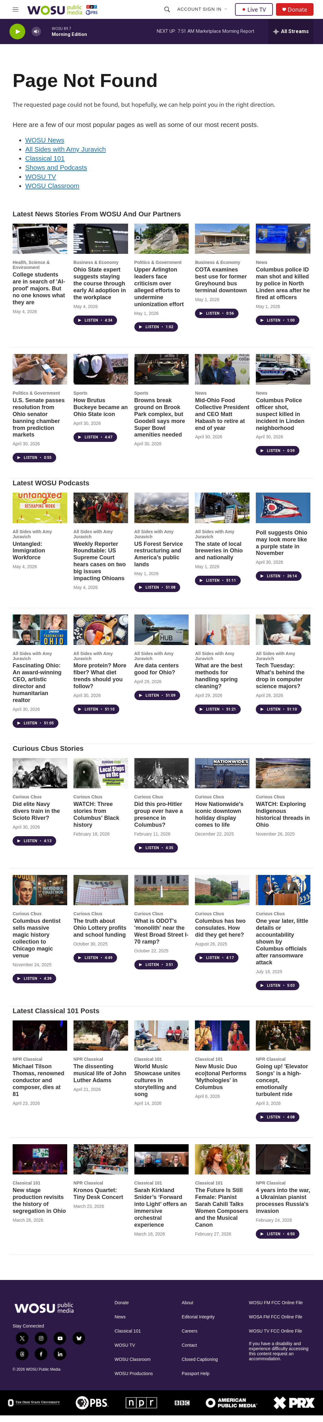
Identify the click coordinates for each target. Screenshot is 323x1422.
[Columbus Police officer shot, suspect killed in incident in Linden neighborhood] (283, 375)
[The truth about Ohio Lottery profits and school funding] (100, 896)
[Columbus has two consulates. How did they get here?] (222, 896)
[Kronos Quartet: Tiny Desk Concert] (100, 1166)
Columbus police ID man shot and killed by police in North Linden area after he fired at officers (283, 290)
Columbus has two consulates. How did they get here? (220, 934)
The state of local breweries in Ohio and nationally (219, 557)
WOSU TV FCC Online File (275, 1337)
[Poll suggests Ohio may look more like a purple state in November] (283, 514)
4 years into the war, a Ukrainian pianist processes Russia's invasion (283, 1206)
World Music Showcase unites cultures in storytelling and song (157, 1087)
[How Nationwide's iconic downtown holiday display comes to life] (222, 779)
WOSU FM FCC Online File (276, 1309)
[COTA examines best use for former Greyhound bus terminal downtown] (222, 245)
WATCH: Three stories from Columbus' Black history (96, 820)
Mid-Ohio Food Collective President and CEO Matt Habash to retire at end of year (222, 420)
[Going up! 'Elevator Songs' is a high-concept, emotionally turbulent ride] (283, 1042)
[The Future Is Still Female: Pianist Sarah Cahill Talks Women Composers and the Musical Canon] (222, 1166)
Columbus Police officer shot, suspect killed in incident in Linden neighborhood (280, 420)
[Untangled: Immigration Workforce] (40, 514)
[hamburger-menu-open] (15, 9)
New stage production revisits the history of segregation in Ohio (39, 1206)
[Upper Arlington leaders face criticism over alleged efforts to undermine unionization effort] (161, 245)
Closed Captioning (200, 1365)
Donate (297, 9)
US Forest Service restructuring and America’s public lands (158, 560)
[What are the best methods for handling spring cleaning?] (222, 636)
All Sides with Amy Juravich (65, 155)
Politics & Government (158, 268)
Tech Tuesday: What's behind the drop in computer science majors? (280, 682)
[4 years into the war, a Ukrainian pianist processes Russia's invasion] (283, 1166)
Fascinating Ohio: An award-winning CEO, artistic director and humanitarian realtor (37, 689)
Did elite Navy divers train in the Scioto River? (36, 817)
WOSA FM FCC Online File (275, 1323)
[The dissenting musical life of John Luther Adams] (100, 1042)
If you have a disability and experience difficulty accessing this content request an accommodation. (278, 1358)
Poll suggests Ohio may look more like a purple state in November (281, 549)
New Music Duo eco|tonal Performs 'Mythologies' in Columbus (220, 1083)
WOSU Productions (134, 1380)
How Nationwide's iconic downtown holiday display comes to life (219, 820)
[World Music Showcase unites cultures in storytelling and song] (161, 1042)
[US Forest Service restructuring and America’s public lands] (161, 514)
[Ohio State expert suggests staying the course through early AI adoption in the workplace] (100, 245)
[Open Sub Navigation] (226, 9)
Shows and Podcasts (56, 173)
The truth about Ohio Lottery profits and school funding (99, 934)
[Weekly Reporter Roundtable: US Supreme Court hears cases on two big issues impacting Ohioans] (100, 514)
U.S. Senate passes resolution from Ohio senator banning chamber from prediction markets (39, 423)
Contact (189, 1351)
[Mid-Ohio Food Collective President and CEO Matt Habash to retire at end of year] (222, 375)
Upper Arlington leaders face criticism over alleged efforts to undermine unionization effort (159, 293)
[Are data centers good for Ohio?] (161, 636)
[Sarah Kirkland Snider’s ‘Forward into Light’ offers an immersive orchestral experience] (161, 1166)
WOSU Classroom (52, 192)
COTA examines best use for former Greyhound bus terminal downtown (221, 286)
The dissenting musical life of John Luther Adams (99, 1080)
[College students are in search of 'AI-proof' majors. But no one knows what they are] (40, 245)
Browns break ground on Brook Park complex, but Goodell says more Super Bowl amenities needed (159, 423)
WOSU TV (40, 182)
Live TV (254, 9)
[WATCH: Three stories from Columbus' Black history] (100, 779)
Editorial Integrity (198, 1323)
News (261, 268)
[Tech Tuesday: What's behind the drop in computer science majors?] (283, 636)
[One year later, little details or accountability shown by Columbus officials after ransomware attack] (283, 896)
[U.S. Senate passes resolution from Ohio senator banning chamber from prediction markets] (40, 375)
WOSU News (44, 146)
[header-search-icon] (167, 9)
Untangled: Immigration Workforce (29, 557)
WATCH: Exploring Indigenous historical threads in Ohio (283, 820)
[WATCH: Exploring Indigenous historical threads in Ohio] (283, 779)
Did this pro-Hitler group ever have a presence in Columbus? (158, 820)
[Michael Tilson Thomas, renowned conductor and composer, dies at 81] (40, 1042)
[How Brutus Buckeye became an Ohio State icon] (100, 375)
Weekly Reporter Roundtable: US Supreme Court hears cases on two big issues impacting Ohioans (99, 567)
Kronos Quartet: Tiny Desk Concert (98, 1200)
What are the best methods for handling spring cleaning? (218, 682)
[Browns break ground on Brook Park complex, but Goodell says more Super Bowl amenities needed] (161, 375)
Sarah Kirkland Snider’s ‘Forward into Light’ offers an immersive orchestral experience (160, 1213)
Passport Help (195, 1380)
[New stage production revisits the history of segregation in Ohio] (40, 1166)
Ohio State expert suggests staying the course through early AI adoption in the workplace (99, 290)
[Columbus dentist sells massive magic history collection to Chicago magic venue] (40, 896)
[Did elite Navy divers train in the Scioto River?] (40, 779)
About (187, 1309)
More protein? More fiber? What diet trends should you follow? (99, 682)
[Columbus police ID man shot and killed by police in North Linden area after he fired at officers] (283, 245)
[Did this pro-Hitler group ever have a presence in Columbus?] (161, 779)
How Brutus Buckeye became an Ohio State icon (100, 413)
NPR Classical (27, 1065)
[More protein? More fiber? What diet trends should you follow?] (100, 636)
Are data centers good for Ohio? (156, 675)
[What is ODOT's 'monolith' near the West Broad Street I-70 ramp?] (161, 896)
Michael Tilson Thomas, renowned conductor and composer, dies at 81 (38, 1087)
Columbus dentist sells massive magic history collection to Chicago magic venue (37, 944)
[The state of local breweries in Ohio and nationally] (222, 514)
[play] (17, 31)
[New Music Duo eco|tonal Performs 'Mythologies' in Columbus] (222, 1042)
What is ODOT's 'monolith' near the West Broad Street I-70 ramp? (161, 937)
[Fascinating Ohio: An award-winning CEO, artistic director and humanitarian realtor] (40, 636)
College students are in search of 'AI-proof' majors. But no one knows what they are (39, 295)
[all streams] (291, 31)
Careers (189, 1337)
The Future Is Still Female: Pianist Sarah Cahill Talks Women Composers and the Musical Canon (221, 1213)
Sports (80, 399)
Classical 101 (45, 164)
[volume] (36, 32)
